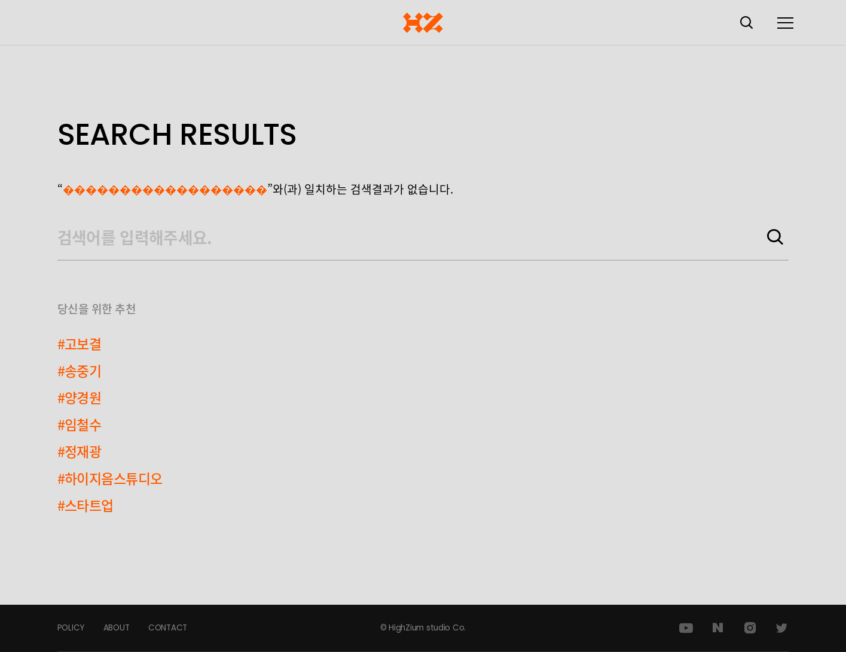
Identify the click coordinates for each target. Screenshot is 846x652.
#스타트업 (85, 505)
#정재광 (79, 451)
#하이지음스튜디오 (110, 478)
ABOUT (116, 627)
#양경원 (79, 397)
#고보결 (79, 343)
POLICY (70, 627)
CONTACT (167, 627)
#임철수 (79, 424)
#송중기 (79, 370)
